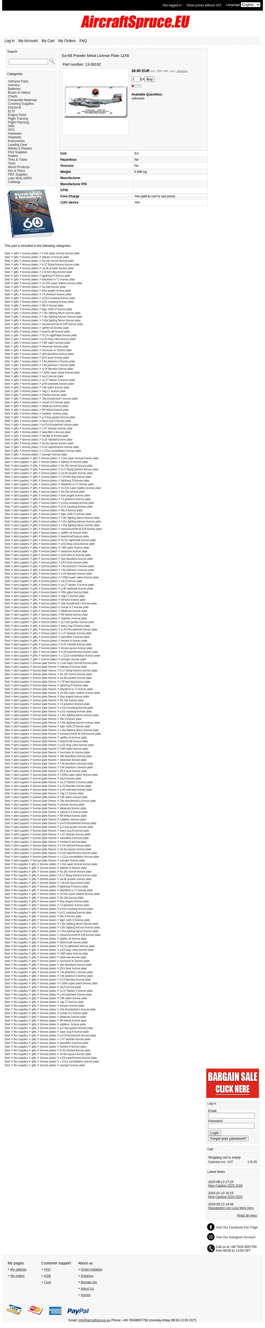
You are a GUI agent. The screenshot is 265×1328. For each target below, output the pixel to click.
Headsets (15, 137)
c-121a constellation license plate (61, 450)
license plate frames (44, 663)
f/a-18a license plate (54, 286)
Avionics (14, 85)
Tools (11, 163)
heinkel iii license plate (55, 435)
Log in (10, 41)
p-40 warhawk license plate (58, 383)
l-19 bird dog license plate (57, 272)
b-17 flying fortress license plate (60, 264)
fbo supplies (21, 864)
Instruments (16, 141)
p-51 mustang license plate (58, 301)
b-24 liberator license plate (57, 368)
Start (7, 253)
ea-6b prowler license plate (58, 268)
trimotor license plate (54, 394)
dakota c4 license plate (55, 257)
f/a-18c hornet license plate (58, 260)
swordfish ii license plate (56, 432)
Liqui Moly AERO (20, 178)
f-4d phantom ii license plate (58, 361)
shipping (182, 71)
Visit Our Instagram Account (235, 1237)
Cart (210, 1149)
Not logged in (172, 5)
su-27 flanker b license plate (58, 380)
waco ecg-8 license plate (56, 421)
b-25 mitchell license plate (57, 439)
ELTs (11, 111)
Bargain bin (89, 1282)
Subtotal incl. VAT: (221, 1162)
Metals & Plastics (20, 148)
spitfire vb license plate (55, 327)
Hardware (15, 133)
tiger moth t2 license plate (57, 309)
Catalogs (14, 182)
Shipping (87, 1276)
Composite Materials (22, 100)
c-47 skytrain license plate (57, 428)
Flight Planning (18, 122)
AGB (47, 1276)
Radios (13, 156)
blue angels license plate (56, 290)
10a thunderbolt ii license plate (60, 398)
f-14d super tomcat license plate (61, 253)
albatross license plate (55, 406)
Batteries (14, 89)
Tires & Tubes (18, 159)
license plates (30, 253)
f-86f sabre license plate (56, 342)
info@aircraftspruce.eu (94, 1320)
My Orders (67, 41)
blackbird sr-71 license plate (58, 279)
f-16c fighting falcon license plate (61, 313)
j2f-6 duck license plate (55, 357)
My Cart (47, 41)
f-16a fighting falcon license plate (61, 320)
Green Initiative (91, 1269)
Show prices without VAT (204, 5)
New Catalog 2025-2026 (225, 1186)
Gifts (11, 126)
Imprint (86, 1295)
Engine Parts (17, 115)
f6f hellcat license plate (55, 409)
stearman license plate (55, 346)
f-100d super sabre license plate (61, 372)
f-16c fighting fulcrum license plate (62, 316)
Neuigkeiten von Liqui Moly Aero (231, 1208)
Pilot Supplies (17, 152)
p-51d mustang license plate (58, 298)
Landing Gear (17, 145)
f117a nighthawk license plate (59, 335)
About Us (87, 1288)
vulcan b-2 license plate (56, 402)
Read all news (247, 1215)
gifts (16, 253)
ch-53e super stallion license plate (62, 283)
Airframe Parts (18, 81)
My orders (17, 1276)
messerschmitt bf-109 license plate (62, 324)
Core (47, 1282)
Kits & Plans (16, 171)
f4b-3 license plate (52, 305)
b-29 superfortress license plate (60, 447)
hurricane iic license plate (57, 350)
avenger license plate (54, 454)
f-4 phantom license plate (57, 294)
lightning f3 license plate (56, 275)
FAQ (83, 41)
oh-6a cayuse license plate (57, 443)
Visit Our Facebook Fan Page (237, 1227)
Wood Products (19, 167)
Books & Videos (19, 92)
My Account (28, 41)
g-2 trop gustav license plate (58, 417)
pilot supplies (21, 458)
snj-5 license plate (52, 376)
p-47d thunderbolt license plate (60, 424)
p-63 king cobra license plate (59, 339)
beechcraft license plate (56, 331)
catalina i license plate (55, 413)
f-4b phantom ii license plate (58, 365)
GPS (11, 130)
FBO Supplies (18, 174)
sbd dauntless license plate (58, 353)
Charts (12, 96)
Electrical (14, 107)
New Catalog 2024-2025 (225, 1197)
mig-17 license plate (54, 391)
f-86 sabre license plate (55, 387)
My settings (18, 1269)
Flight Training (18, 119)
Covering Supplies (21, 104)
